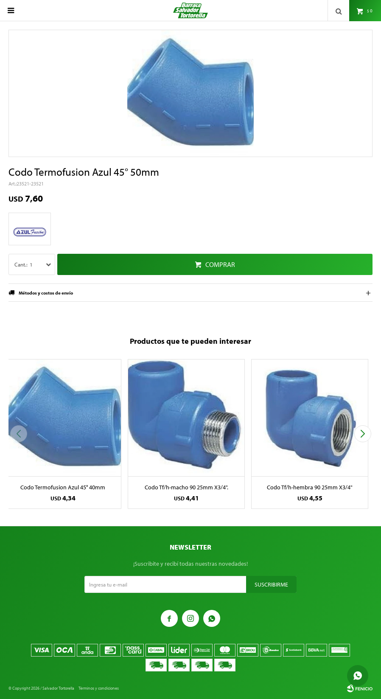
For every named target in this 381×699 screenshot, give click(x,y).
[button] (362, 433)
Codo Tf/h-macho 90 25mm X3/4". (186, 487)
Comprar (220, 264)
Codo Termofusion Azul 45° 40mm (62, 487)
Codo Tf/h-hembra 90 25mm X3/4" (310, 487)
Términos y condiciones (98, 688)
